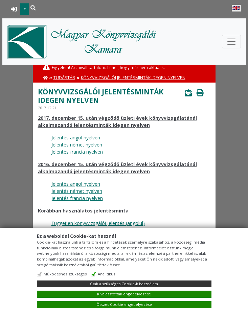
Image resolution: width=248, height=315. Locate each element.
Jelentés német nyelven (76, 144)
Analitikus (106, 273)
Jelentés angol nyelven (75, 137)
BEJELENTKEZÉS (14, 9)
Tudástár (64, 78)
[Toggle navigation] (231, 41)
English (236, 8)
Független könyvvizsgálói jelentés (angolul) (98, 223)
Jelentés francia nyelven (77, 152)
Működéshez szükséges (65, 273)
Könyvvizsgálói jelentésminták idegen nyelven (133, 78)
